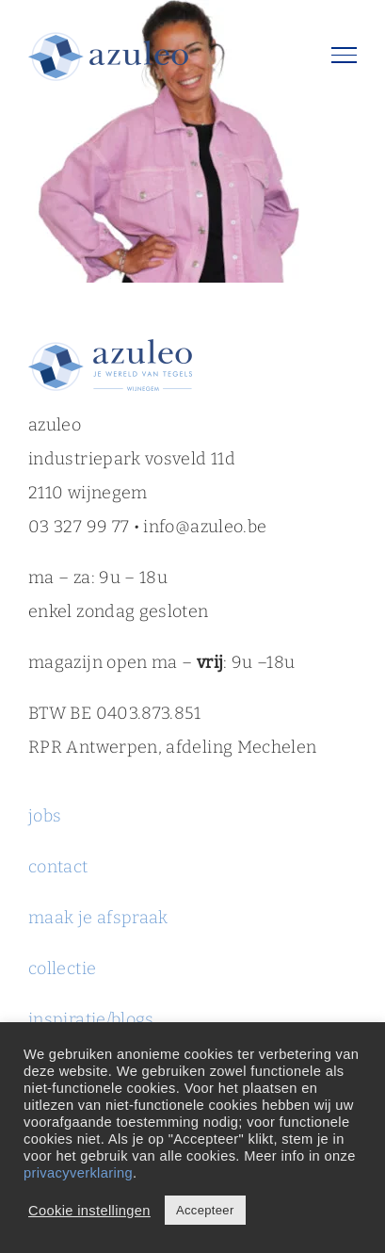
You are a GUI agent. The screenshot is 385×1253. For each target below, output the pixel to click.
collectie (62, 968)
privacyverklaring (78, 1172)
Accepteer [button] (205, 1210)
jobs (47, 816)
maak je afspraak (98, 917)
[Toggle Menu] (344, 54)
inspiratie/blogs (91, 1019)
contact (58, 866)
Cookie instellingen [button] (89, 1210)
